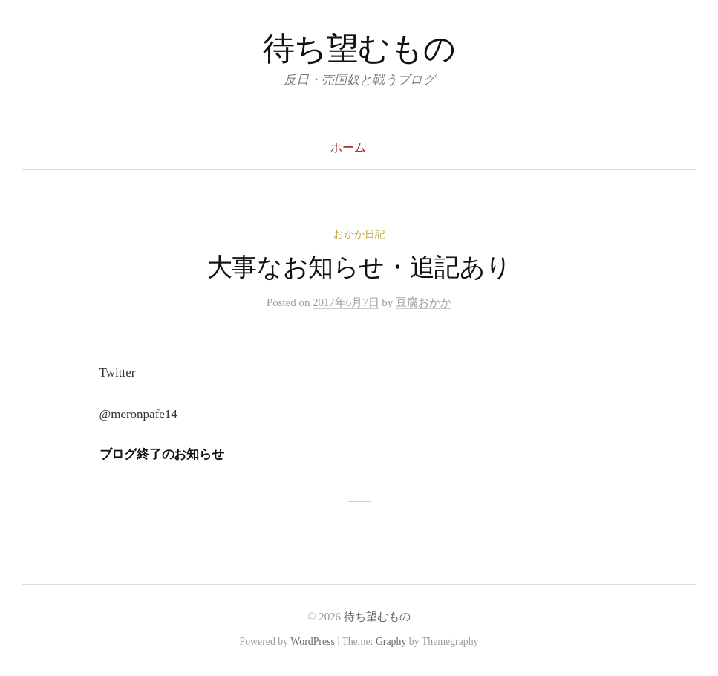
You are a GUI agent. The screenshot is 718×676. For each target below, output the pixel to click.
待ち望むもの (359, 48)
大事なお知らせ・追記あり (359, 267)
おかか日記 (359, 234)
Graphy (391, 641)
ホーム (348, 147)
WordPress (312, 641)
